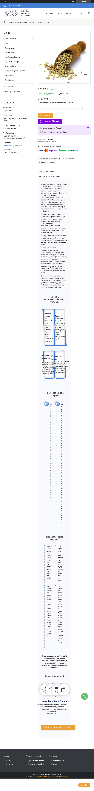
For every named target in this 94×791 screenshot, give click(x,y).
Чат (84, 785)
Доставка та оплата (36, 761)
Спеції (24, 22)
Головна (49, 13)
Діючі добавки (10, 66)
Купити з (52, 121)
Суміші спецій (10, 48)
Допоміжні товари (12, 62)
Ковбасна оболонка (12, 57)
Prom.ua (58, 774)
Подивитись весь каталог (58, 727)
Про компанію (8, 86)
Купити (47, 115)
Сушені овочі (10, 52)
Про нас (8, 761)
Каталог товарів (64, 13)
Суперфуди (9, 75)
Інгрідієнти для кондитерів (15, 71)
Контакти (9, 764)
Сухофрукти (9, 80)
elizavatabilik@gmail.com (12, 146)
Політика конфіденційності (60, 776)
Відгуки (54, 764)
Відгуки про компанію (11, 92)
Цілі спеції (32, 22)
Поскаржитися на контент (41, 776)
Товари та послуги (14, 22)
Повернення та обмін (36, 764)
